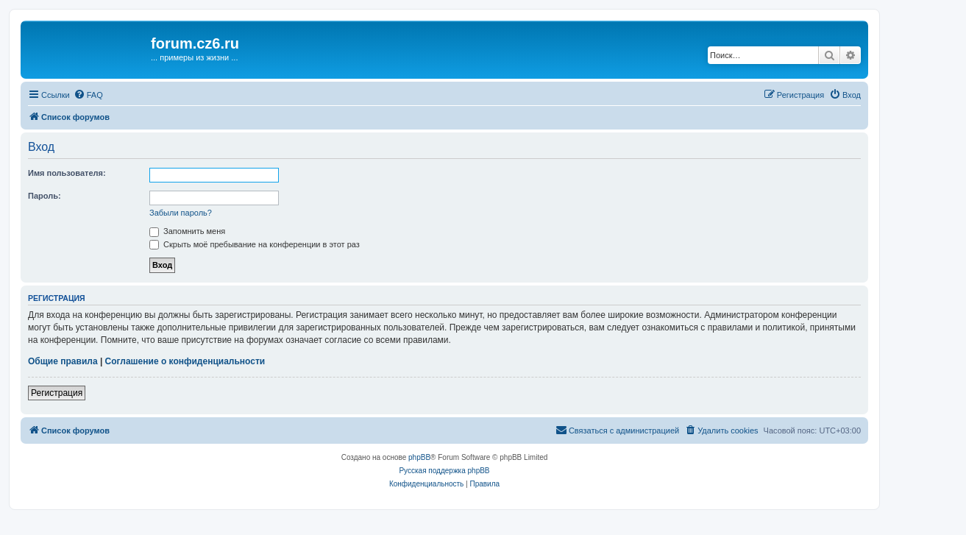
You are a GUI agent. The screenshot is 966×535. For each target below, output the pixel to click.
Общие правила (63, 361)
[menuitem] (88, 95)
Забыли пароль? (180, 212)
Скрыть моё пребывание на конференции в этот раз (254, 244)
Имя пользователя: (67, 173)
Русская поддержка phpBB (444, 471)
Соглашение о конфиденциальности (185, 361)
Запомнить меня (187, 231)
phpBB (419, 457)
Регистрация (56, 393)
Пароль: (44, 195)
